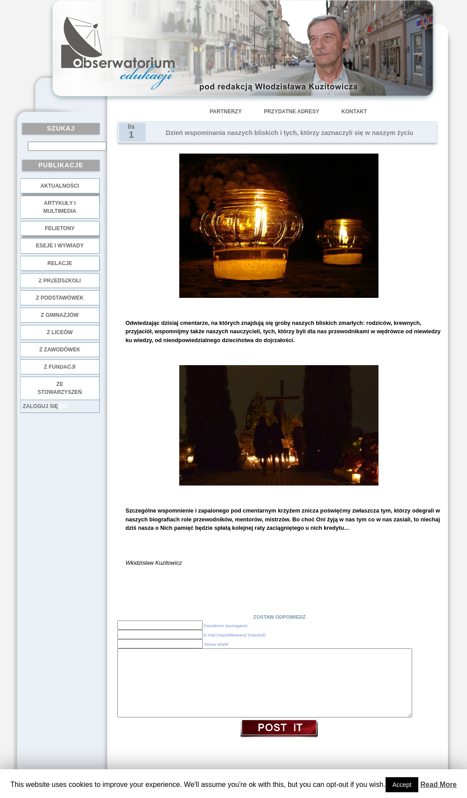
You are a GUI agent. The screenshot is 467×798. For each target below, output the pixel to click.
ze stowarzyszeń (60, 388)
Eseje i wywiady (60, 246)
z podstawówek (60, 298)
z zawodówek (60, 350)
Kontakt (354, 111)
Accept (402, 784)
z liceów (60, 332)
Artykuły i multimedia (59, 207)
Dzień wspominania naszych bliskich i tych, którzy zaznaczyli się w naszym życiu (289, 132)
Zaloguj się (40, 406)
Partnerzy (226, 111)
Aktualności (59, 186)
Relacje (59, 263)
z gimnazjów (59, 315)
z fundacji (59, 367)
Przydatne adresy (291, 111)
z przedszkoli (60, 281)
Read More (439, 784)
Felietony (59, 228)
